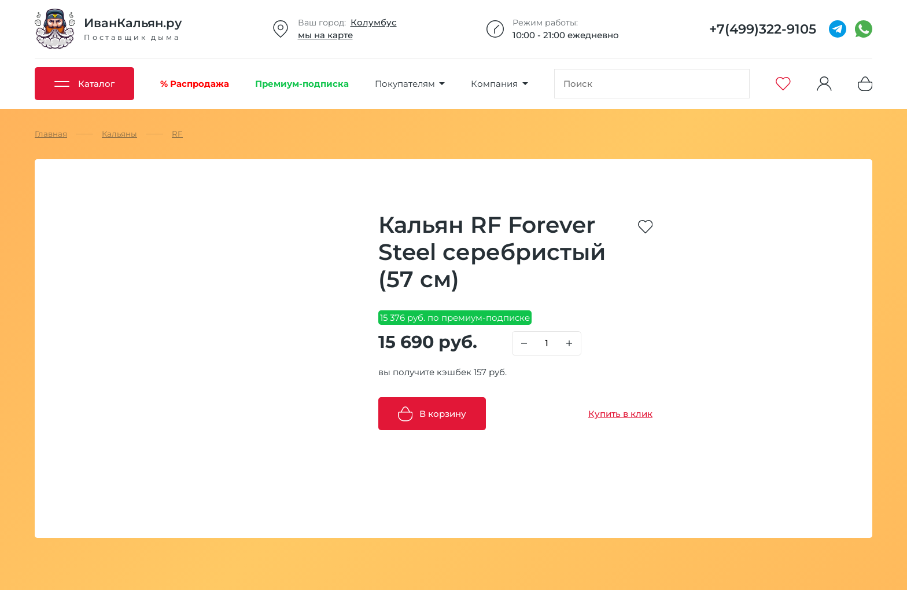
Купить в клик (620, 413)
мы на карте (325, 35)
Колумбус (374, 22)
